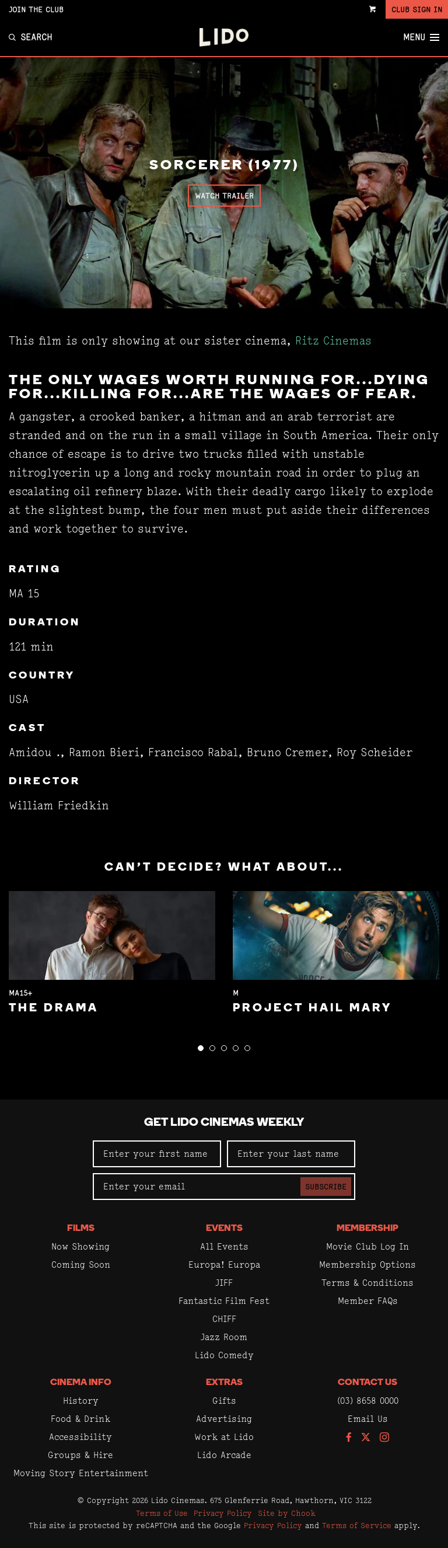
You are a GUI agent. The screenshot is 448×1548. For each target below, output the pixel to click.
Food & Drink (80, 1418)
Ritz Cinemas (333, 340)
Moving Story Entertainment (80, 1473)
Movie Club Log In (367, 1246)
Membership (367, 1228)
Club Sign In (416, 9)
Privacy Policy (223, 1513)
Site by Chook (287, 1513)
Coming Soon (80, 1264)
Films (80, 1228)
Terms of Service (356, 1525)
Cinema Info (80, 1382)
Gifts (224, 1400)
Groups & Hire (80, 1454)
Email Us (368, 1418)
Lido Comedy (224, 1355)
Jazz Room (224, 1336)
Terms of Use (162, 1513)
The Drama (54, 1008)
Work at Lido (224, 1436)
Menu (421, 37)
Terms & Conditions (367, 1282)
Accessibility (80, 1436)
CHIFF (224, 1318)
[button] (201, 1048)
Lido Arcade (224, 1454)
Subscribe (325, 1186)
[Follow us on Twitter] (365, 1437)
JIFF (224, 1282)
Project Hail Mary (312, 1008)
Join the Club (36, 9)
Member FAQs (368, 1300)
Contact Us (367, 1382)
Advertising (224, 1418)
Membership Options (367, 1264)
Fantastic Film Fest (224, 1300)
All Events (224, 1246)
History (81, 1400)
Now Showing (80, 1246)
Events (224, 1228)
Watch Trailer (224, 195)
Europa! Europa (224, 1264)
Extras (224, 1382)
